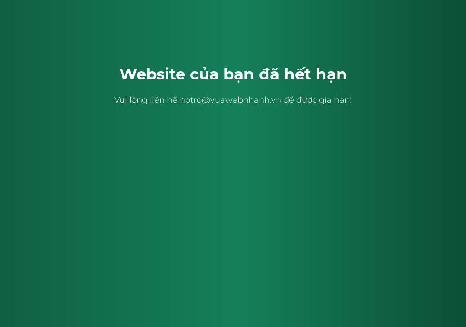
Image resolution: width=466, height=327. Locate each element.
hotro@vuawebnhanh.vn (230, 100)
